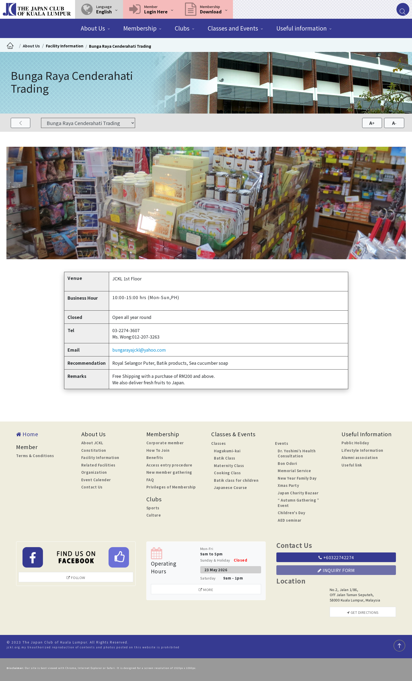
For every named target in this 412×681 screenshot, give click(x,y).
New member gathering (169, 472)
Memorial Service (294, 470)
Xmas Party (288, 485)
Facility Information (64, 45)
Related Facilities (98, 465)
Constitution (93, 450)
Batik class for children (236, 480)
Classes (218, 443)
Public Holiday (355, 442)
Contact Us (92, 487)
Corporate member (165, 442)
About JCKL (92, 442)
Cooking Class (227, 472)
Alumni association (360, 457)
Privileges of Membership (171, 487)
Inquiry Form (336, 570)
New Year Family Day (297, 478)
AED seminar (290, 520)
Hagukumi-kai (227, 450)
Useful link (352, 465)
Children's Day (291, 512)
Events (281, 443)
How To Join (158, 450)
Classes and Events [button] (233, 28)
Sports (152, 507)
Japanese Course (230, 487)
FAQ (150, 479)
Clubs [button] (182, 28)
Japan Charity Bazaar (298, 492)
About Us (31, 45)
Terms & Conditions (35, 455)
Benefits (154, 457)
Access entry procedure (169, 465)
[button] (99, 9)
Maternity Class (229, 465)
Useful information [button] (301, 28)
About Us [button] (93, 28)
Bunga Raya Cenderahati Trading (120, 46)
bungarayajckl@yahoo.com (139, 350)
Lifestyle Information (362, 450)
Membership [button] (140, 28)
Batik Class (224, 458)
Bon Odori (287, 463)
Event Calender (96, 479)
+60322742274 (336, 557)
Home (27, 434)
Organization (94, 472)
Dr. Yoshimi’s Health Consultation (297, 453)
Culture (153, 515)
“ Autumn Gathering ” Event (298, 503)
